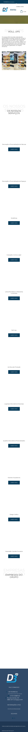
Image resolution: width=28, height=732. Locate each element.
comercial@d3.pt (15, 695)
